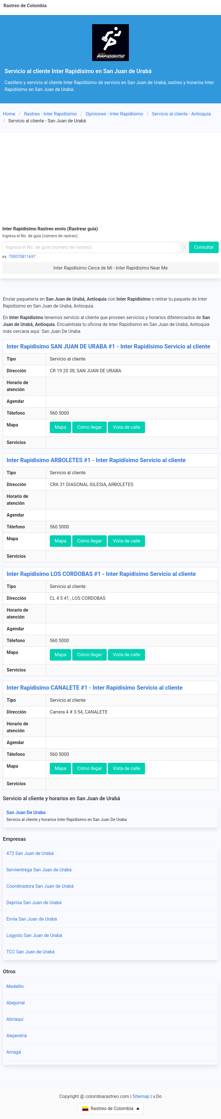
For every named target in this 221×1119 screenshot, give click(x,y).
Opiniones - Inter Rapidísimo (114, 114)
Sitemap (141, 1096)
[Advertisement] (110, 178)
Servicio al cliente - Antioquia (181, 114)
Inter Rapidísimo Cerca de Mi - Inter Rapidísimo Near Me (110, 268)
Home (9, 114)
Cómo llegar (89, 427)
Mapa (60, 427)
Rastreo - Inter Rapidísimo (50, 114)
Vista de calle (126, 427)
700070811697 (22, 256)
